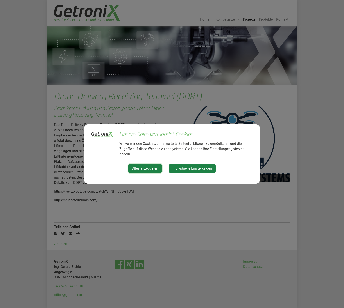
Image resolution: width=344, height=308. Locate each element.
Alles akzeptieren (145, 168)
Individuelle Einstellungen (192, 168)
